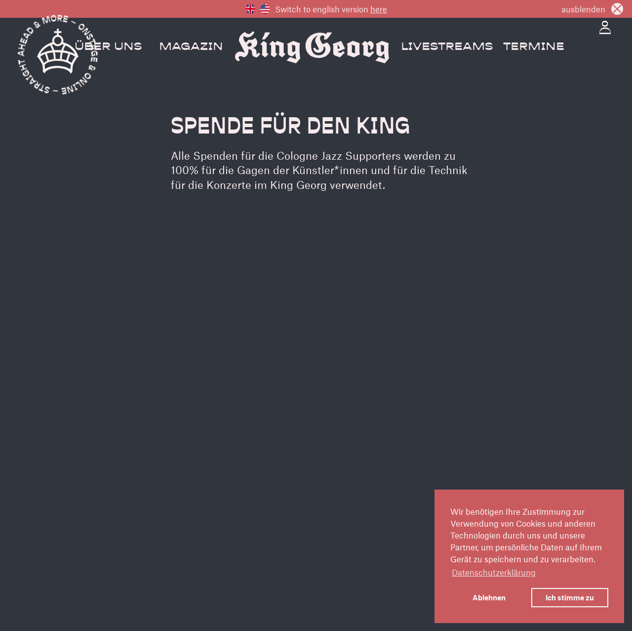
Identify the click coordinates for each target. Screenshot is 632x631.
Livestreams (447, 47)
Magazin (191, 47)
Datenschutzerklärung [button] (494, 572)
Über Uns (108, 47)
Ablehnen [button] (489, 597)
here (378, 9)
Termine (533, 47)
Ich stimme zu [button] (570, 597)
